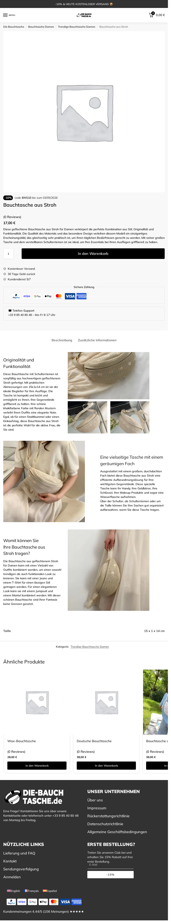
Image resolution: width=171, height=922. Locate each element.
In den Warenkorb (93, 253)
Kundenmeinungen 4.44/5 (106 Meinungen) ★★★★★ (43, 911)
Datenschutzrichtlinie (105, 824)
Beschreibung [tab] (62, 340)
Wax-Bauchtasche (21, 741)
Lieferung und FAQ (19, 853)
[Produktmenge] (8, 253)
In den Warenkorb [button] (37, 765)
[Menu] (9, 15)
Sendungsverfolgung (21, 869)
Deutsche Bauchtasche (94, 741)
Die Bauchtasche (13, 26)
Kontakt (10, 861)
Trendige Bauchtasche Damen (76, 26)
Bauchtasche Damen (41, 26)
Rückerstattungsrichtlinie (108, 816)
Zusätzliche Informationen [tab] (97, 340)
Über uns (95, 800)
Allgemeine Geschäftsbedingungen (117, 831)
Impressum (96, 808)
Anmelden (12, 877)
